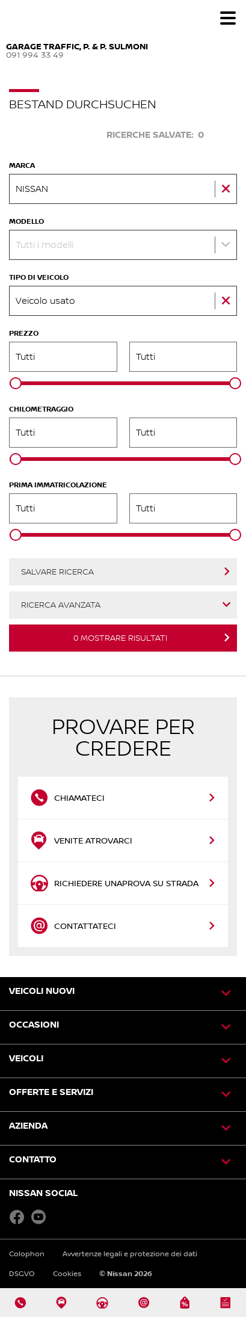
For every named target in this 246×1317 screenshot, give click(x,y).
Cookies (67, 1273)
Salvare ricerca (57, 572)
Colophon (27, 1253)
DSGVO (22, 1273)
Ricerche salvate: (155, 134)
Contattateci (74, 926)
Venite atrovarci (81, 840)
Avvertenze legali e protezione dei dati (130, 1253)
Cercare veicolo (50, 134)
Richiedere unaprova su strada (114, 883)
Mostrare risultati (120, 638)
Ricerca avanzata (60, 605)
